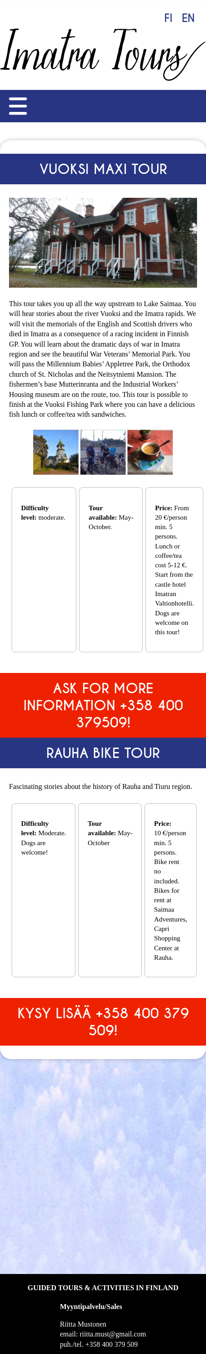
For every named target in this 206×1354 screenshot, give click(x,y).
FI (168, 18)
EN (188, 18)
